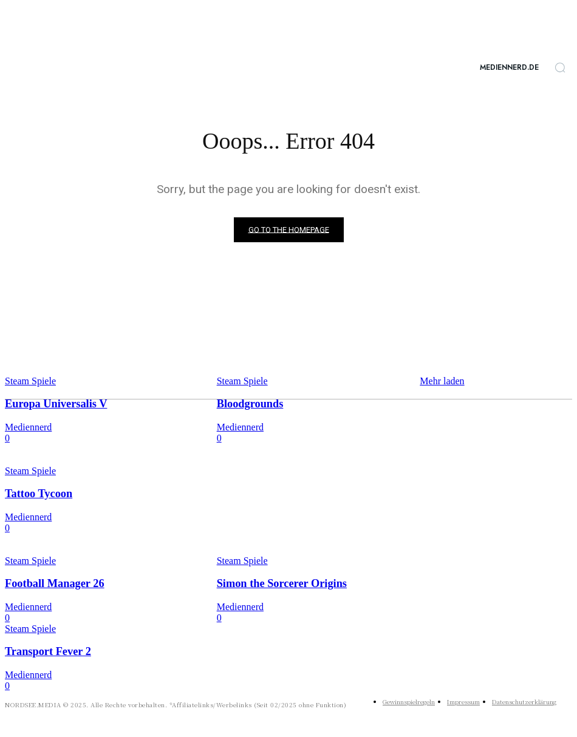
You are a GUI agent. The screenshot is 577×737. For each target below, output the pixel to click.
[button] (560, 67)
